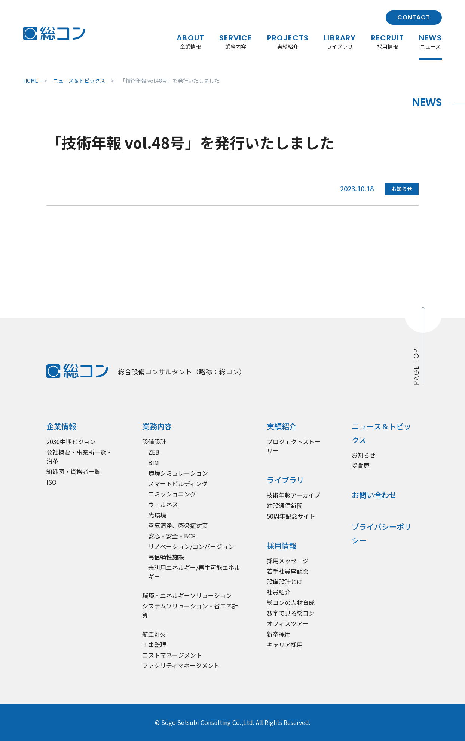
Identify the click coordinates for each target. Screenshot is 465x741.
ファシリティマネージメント (181, 665)
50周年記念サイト (291, 515)
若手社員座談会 (288, 571)
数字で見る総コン (291, 612)
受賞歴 (361, 465)
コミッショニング (172, 493)
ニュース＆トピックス (79, 80)
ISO (51, 481)
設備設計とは (285, 581)
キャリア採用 (285, 644)
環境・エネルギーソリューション (187, 595)
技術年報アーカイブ (293, 495)
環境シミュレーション (178, 472)
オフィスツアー (287, 623)
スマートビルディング (178, 483)
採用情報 (282, 545)
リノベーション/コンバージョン (191, 546)
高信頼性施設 (166, 556)
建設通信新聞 (285, 505)
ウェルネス (163, 504)
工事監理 (154, 644)
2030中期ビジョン (71, 441)
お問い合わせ (374, 494)
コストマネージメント (172, 654)
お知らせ (364, 454)
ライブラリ (285, 479)
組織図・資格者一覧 (73, 471)
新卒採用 (279, 633)
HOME (30, 80)
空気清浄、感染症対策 (178, 525)
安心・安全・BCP (172, 535)
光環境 (157, 514)
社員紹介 (279, 591)
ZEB (153, 451)
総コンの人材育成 (291, 602)
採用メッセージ (288, 560)
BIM (153, 462)
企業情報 (61, 426)
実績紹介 (282, 426)
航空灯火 (154, 633)
